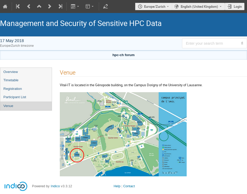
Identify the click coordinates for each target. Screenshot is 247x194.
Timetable (10, 80)
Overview (10, 72)
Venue (8, 106)
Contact (129, 186)
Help (117, 186)
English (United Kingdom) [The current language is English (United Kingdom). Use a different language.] (199, 6)
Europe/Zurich (154, 6)
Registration (12, 89)
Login (238, 6)
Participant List (14, 97)
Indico (55, 186)
